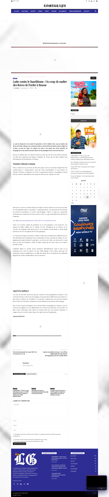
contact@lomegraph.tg (28, 480)
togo (59, 335)
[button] (95, 11)
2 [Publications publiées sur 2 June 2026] (76, 187)
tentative (15, 229)
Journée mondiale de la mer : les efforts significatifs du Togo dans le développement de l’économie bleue (55, 353)
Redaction (17, 88)
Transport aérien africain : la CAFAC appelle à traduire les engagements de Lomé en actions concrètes (57, 393)
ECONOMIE (74, 469)
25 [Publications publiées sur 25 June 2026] (84, 197)
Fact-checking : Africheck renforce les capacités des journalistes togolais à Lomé (83, 163)
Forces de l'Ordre (26, 335)
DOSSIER (53, 11)
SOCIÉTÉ (33, 11)
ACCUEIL (16, 11)
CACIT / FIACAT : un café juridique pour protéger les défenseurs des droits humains (82, 172)
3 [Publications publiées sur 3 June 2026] (80, 187)
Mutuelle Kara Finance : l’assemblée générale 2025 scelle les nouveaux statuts (40, 392)
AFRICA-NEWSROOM (75, 11)
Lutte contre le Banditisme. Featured (40, 335)
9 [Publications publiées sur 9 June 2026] (76, 190)
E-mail (72, 114)
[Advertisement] (54, 26)
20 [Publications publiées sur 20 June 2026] (90, 194)
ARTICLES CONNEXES (19, 374)
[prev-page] (64, 374)
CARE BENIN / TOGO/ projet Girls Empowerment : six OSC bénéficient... (59, 458)
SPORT (47, 11)
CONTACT (87, 11)
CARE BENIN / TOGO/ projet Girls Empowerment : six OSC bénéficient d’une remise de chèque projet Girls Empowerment (21, 393)
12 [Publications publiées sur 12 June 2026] (87, 190)
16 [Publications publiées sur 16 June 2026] (76, 194)
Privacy (94, 493)
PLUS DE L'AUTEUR (31, 374)
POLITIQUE (25, 11)
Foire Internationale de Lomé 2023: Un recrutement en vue (37, 220)
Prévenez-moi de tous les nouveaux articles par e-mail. (29, 441)
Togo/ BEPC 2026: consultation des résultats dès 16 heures (83, 167)
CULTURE (73, 471)
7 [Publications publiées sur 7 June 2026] (94, 187)
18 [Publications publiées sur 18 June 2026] (84, 194)
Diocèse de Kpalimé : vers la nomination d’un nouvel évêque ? (82, 177)
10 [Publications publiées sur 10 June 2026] (80, 190)
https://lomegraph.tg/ (28, 365)
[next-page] (66, 374)
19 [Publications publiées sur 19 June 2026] (87, 194)
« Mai (72, 203)
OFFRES (40, 11)
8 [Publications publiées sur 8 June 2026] (72, 190)
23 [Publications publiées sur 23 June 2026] (76, 197)
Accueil (14, 76)
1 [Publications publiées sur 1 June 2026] (72, 187)
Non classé (73, 458)
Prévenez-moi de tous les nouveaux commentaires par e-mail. (31, 439)
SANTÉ (73, 466)
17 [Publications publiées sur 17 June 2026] (80, 194)
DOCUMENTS (63, 11)
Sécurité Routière (53, 335)
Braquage (19, 335)
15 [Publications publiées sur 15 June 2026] (72, 194)
